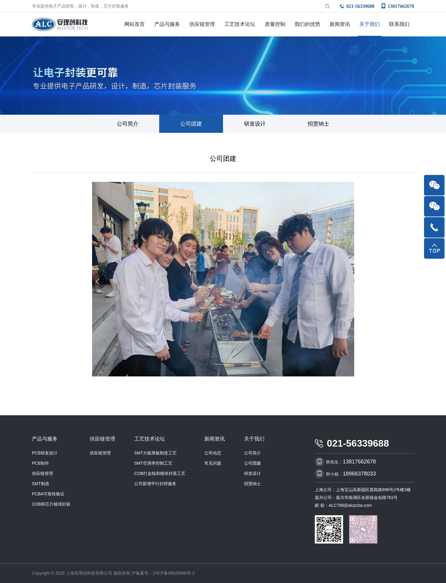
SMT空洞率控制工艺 (153, 463)
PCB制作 (40, 463)
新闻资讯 (340, 24)
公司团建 (191, 124)
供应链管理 (202, 24)
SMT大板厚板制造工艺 (155, 452)
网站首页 (134, 24)
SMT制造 (40, 483)
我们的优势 (307, 24)
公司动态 (212, 452)
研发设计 (255, 124)
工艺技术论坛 (240, 24)
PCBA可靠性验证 (48, 493)
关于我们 (369, 24)
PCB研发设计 (44, 452)
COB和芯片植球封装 (51, 504)
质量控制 (275, 24)
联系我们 (399, 24)
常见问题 (212, 463)
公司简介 (127, 124)
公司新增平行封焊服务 (155, 483)
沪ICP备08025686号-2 (174, 573)
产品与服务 (167, 24)
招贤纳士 (318, 124)
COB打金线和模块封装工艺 (159, 473)
